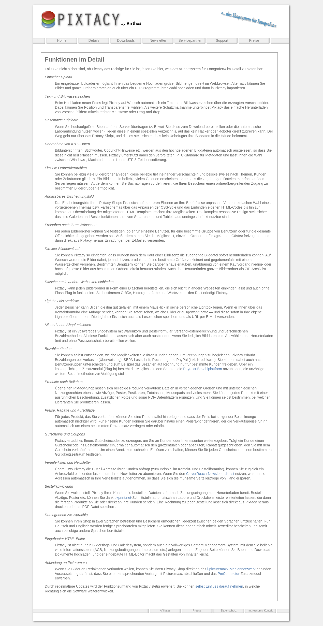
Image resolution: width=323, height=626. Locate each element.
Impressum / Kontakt (260, 610)
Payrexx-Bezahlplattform (202, 369)
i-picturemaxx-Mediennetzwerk (231, 569)
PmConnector (229, 574)
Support (222, 40)
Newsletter (158, 40)
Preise (254, 40)
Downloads (126, 40)
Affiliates (165, 610)
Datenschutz (229, 610)
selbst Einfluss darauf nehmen (219, 586)
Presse (197, 610)
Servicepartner (189, 40)
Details (94, 40)
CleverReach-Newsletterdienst (210, 474)
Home (61, 40)
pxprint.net (122, 498)
